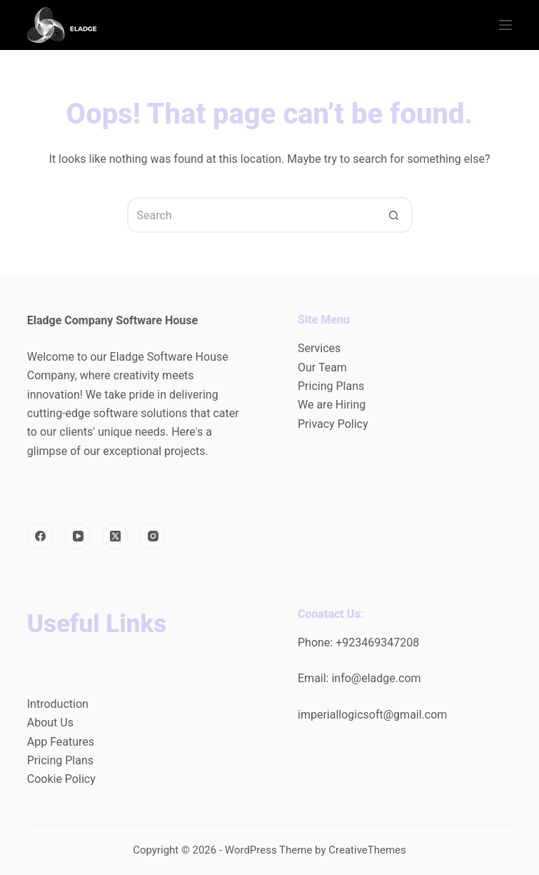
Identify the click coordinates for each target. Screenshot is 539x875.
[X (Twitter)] (115, 536)
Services (319, 348)
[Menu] (505, 25)
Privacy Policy (333, 424)
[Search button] (395, 215)
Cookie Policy (61, 779)
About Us (50, 722)
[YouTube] (77, 536)
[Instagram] (152, 536)
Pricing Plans (331, 386)
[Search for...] (252, 215)
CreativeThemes (367, 850)
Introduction (58, 704)
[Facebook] (40, 536)
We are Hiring (332, 404)
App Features (60, 742)
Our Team (322, 367)
